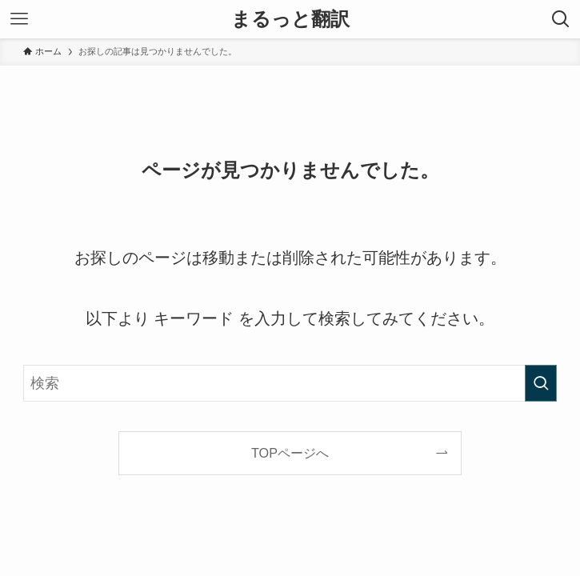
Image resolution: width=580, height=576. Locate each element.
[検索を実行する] (541, 383)
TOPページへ (290, 453)
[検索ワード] (290, 383)
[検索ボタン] (561, 19)
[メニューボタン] (19, 19)
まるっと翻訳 (290, 19)
